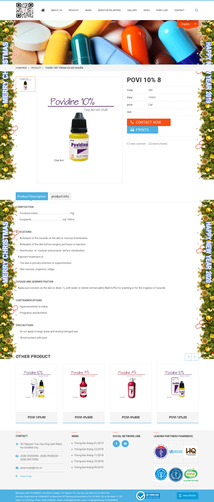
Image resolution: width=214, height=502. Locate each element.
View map (26, 476)
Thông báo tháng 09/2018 (88, 467)
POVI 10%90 (37, 417)
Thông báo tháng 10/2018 (88, 461)
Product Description (31, 196)
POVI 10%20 (178, 417)
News (88, 10)
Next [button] (194, 357)
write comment (138, 144)
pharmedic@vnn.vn (31, 467)
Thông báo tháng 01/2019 (88, 443)
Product (74, 10)
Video (146, 10)
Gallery (132, 10)
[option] (25, 84)
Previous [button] (188, 357)
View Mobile (189, 495)
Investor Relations (109, 10)
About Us (56, 10)
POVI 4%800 (131, 417)
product (36, 68)
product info (60, 196)
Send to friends (159, 144)
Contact (179, 10)
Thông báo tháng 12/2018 (88, 449)
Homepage (21, 68)
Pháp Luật (162, 10)
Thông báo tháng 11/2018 (88, 455)
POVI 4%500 (84, 417)
